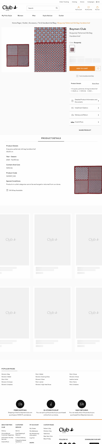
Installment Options (79, 108)
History (3, 431)
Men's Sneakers (74, 384)
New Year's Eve (48, 436)
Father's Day (47, 428)
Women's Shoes (74, 377)
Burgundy (75, 42)
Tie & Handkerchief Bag (85, 76)
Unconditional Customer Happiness (7, 434)
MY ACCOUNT (34, 425)
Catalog (74, 2)
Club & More (77, 122)
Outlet (61, 16)
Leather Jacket (73, 379)
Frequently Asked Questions (21, 441)
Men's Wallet (39, 374)
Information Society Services (7, 438)
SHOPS (32, 443)
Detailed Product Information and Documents (84, 101)
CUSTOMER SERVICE (19, 426)
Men (34, 16)
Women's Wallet (6, 377)
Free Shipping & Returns (20, 434)
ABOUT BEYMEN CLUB (6, 426)
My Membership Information (34, 434)
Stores (82, 2)
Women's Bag (5, 374)
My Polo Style (7, 16)
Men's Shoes (73, 374)
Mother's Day (48, 431)
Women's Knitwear (7, 382)
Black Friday (47, 439)
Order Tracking (64, 2)
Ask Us (18, 431)
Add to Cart (82, 69)
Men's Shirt (4, 379)
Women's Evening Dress (43, 377)
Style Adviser (47, 16)
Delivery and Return (79, 115)
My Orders (33, 428)
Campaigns (90, 2)
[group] (72, 48)
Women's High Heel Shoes (43, 384)
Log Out (32, 438)
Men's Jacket (39, 382)
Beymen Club (77, 29)
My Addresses (34, 431)
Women (20, 16)
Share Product (85, 130)
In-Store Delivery (21, 437)
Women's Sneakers (7, 384)
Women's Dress (40, 379)
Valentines (47, 433)
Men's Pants (73, 382)
